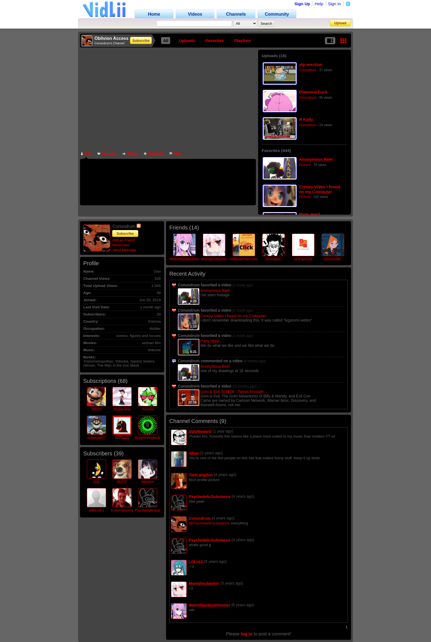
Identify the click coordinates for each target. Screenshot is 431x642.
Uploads (187, 40)
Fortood (304, 165)
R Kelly (306, 119)
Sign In (334, 3)
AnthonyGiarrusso (243, 259)
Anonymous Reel (316, 159)
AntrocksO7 (96, 438)
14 (194, 228)
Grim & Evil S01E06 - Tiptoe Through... (233, 391)
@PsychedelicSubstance (209, 523)
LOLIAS (196, 562)
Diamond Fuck (313, 92)
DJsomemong (122, 510)
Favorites (215, 40)
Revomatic (332, 259)
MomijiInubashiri (214, 259)
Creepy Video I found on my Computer (319, 189)
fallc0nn (147, 482)
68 (123, 381)
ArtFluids (122, 438)
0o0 (96, 482)
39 (119, 453)
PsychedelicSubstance (153, 510)
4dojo (194, 453)
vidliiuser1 (96, 510)
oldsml (96, 409)
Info (86, 153)
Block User (121, 245)
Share (130, 153)
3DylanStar (122, 409)
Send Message (124, 250)
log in (247, 634)
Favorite (107, 153)
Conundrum (307, 70)
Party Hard (309, 214)
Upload (340, 23)
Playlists (242, 40)
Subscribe (141, 40)
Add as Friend (123, 240)
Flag (175, 153)
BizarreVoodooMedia (151, 438)
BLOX (122, 482)
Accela (147, 409)
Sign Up (302, 3)
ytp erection (310, 64)
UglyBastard (200, 431)
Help (319, 3)
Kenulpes (273, 259)
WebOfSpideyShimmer (188, 259)
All (165, 40)
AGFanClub (303, 259)
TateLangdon (201, 475)
